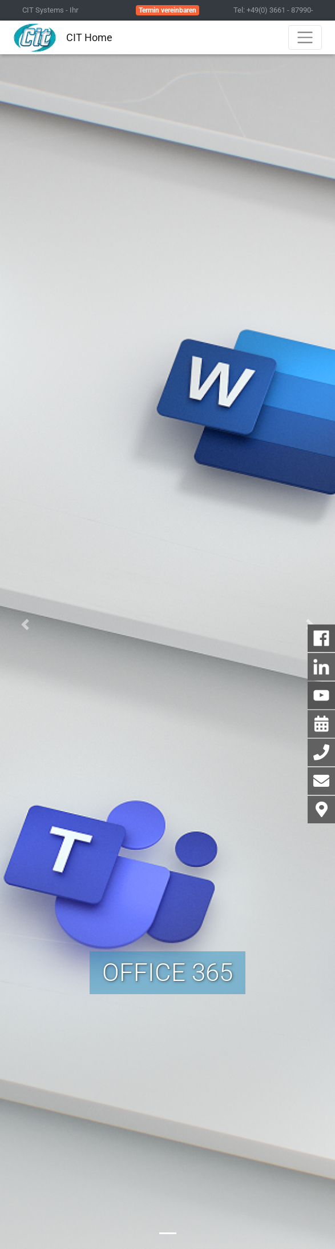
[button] (25, 624)
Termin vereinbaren (167, 10)
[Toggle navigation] (305, 37)
